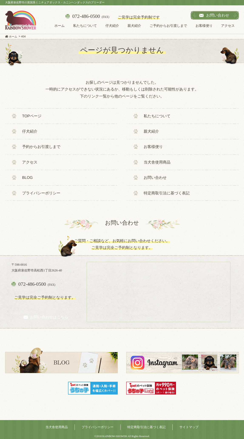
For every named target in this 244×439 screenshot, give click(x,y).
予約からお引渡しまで (41, 147)
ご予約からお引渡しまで (168, 25)
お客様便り (204, 25)
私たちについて (85, 25)
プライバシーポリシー (41, 193)
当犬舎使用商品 (157, 162)
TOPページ (31, 116)
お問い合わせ (155, 177)
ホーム (59, 25)
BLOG (27, 177)
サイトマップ (189, 427)
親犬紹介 (134, 25)
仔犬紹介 (112, 25)
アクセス (228, 25)
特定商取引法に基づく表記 (167, 193)
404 (23, 36)
